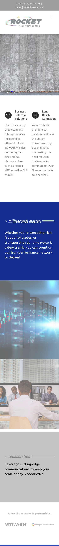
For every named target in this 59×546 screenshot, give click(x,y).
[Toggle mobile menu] (52, 17)
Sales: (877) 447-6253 (28, 3)
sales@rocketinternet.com (29, 7)
